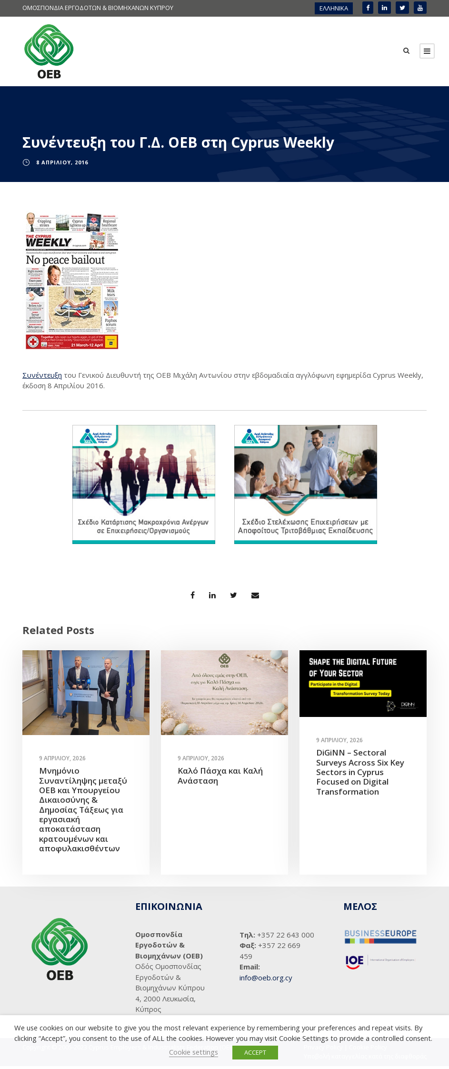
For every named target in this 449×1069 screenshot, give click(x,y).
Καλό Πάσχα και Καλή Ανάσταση (220, 778)
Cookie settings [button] (193, 1052)
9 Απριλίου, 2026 (62, 761)
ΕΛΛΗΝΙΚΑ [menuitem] (333, 8)
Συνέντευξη (42, 377)
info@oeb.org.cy (265, 980)
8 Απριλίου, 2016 (62, 165)
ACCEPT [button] (255, 1052)
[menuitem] (334, 8)
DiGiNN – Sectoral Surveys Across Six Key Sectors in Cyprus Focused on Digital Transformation (360, 775)
